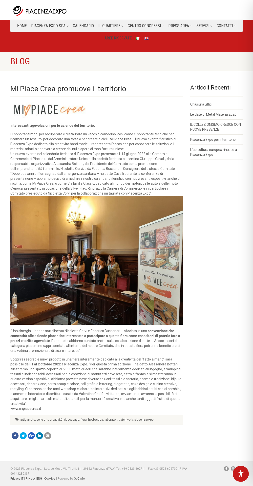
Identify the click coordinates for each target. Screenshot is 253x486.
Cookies (49, 478)
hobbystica (95, 419)
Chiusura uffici (201, 104)
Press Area (180, 25)
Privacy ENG (34, 478)
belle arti (42, 419)
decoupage (71, 419)
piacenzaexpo (143, 419)
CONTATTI (226, 25)
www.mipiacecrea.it (25, 409)
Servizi (204, 25)
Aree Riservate (118, 38)
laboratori (111, 419)
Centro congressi (146, 25)
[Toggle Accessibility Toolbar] (240, 473)
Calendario (83, 25)
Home (22, 25)
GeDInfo (79, 478)
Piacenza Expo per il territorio (213, 140)
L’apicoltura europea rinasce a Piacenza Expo (213, 152)
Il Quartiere (110, 25)
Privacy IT (16, 478)
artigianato (27, 419)
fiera (84, 419)
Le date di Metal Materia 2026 (213, 114)
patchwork (126, 419)
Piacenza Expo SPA (49, 25)
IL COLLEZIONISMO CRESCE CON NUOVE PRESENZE (215, 127)
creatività (56, 419)
